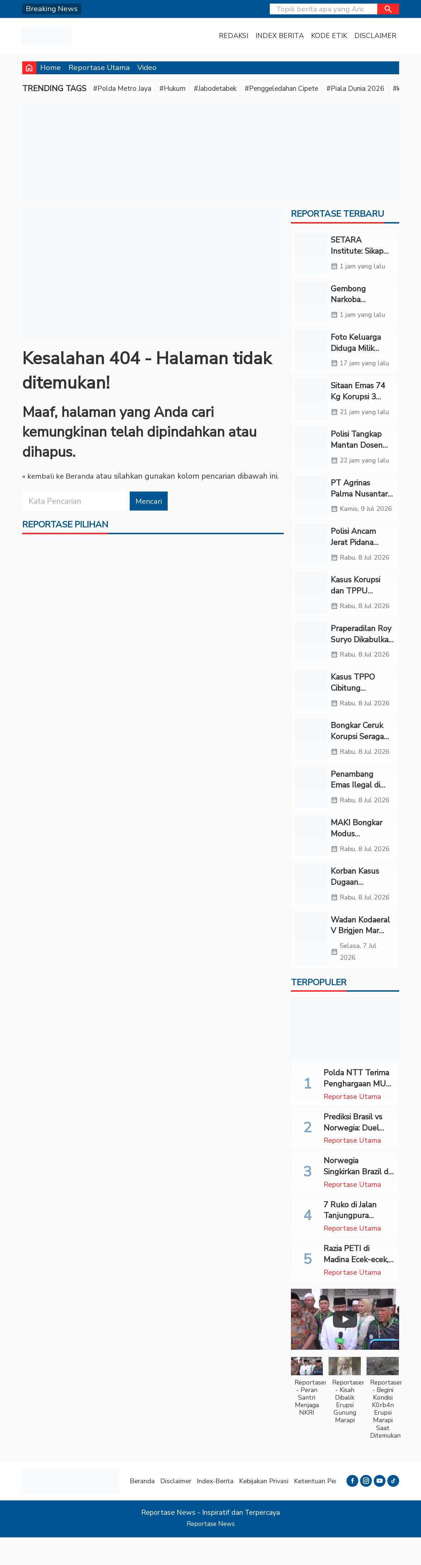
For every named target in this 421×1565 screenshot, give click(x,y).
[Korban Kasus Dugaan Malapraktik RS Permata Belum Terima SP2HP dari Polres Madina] (311, 910)
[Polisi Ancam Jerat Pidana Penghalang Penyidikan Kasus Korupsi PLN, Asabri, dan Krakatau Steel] (311, 564)
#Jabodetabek (226, 89)
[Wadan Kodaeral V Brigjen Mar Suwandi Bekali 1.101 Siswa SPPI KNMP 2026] (311, 966)
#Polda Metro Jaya (125, 89)
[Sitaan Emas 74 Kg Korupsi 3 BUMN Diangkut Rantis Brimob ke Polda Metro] (311, 403)
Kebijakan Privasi (271, 1508)
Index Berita (278, 36)
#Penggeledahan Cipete (301, 89)
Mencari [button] (149, 502)
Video (147, 67)
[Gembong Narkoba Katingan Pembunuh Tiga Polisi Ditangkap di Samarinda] (311, 304)
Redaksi (232, 36)
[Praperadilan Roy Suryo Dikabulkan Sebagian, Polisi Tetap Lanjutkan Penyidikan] (311, 663)
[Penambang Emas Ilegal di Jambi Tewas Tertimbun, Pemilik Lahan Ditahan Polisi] (311, 811)
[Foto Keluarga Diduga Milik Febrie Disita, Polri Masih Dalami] (311, 354)
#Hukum (179, 89)
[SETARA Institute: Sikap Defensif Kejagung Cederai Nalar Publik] (311, 255)
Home (50, 67)
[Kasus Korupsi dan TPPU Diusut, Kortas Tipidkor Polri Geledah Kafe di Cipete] (311, 613)
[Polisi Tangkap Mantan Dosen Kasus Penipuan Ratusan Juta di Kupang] (311, 453)
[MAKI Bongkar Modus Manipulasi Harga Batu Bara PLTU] (311, 861)
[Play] (345, 1347)
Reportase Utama (99, 67)
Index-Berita (220, 1508)
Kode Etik (328, 36)
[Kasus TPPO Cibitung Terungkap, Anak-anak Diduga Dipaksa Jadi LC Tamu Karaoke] (311, 712)
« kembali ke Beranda (59, 477)
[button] (388, 9)
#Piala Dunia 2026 (382, 89)
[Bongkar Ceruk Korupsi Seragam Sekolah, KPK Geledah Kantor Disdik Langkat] (311, 762)
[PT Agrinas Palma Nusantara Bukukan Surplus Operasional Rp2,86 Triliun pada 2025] (311, 508)
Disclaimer (375, 36)
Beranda (143, 1508)
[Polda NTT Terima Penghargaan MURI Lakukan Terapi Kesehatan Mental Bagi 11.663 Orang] (345, 1057)
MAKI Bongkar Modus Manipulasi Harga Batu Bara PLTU (361, 863)
